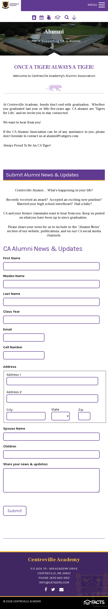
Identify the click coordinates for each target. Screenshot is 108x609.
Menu (96, 5)
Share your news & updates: (25, 464)
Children (9, 446)
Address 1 (14, 375)
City (9, 410)
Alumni (75, 41)
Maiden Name (14, 276)
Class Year (11, 312)
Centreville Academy (27, 601)
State (55, 409)
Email (7, 329)
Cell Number (12, 347)
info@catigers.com (54, 582)
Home (31, 41)
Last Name (11, 294)
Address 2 (14, 392)
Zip (80, 410)
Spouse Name (14, 428)
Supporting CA (53, 41)
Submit (15, 510)
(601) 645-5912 (60, 578)
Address (9, 367)
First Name (11, 258)
